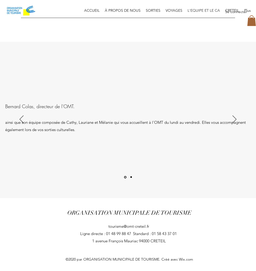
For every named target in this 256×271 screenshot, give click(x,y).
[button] (251, 20)
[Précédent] (22, 119)
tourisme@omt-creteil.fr (128, 226)
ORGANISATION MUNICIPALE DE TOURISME (129, 212)
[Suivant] (234, 119)
